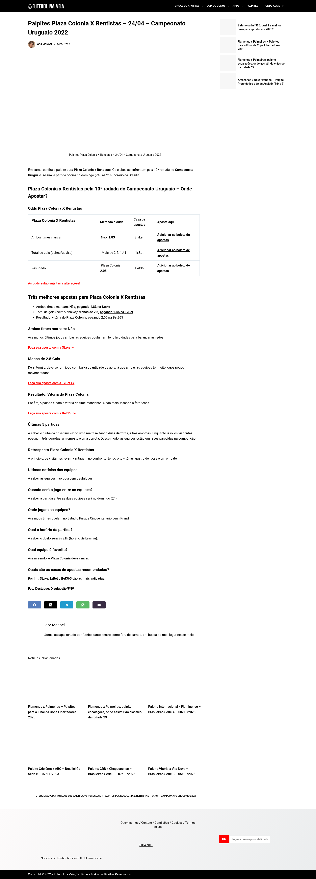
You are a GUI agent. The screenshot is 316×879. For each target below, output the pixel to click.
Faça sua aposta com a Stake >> (51, 347)
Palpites (255, 6)
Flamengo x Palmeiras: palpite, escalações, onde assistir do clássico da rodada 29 (114, 712)
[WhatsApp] (82, 604)
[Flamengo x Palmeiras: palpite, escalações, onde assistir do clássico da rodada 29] (115, 682)
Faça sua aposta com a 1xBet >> (51, 383)
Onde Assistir (276, 6)
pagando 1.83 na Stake (93, 307)
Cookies (177, 823)
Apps (239, 6)
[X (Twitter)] (50, 604)
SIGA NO (146, 845)
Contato (146, 823)
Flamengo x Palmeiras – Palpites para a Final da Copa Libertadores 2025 (52, 712)
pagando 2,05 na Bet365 (105, 317)
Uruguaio (95, 795)
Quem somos (129, 823)
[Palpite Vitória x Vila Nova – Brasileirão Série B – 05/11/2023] (175, 744)
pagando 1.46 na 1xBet (116, 312)
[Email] (99, 604)
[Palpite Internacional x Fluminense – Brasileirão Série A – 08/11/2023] (175, 682)
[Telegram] (66, 604)
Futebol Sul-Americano (72, 795)
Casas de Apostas (190, 6)
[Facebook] (34, 604)
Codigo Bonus (219, 6)
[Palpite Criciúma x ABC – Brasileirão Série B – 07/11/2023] (55, 744)
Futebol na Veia (44, 795)
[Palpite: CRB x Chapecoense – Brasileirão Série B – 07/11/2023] (115, 744)
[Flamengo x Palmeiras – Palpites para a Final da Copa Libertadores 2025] (55, 682)
